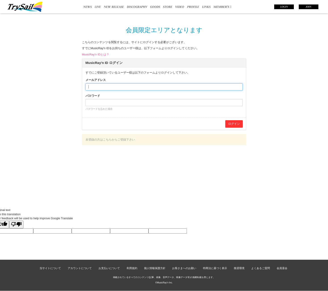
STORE (167, 7)
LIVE (98, 7)
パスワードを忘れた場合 (99, 109)
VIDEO (179, 7)
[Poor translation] (16, 225)
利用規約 (132, 268)
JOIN (308, 6)
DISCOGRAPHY (137, 7)
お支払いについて (109, 268)
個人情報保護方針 (154, 268)
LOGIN (284, 6)
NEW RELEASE (114, 7)
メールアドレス (96, 80)
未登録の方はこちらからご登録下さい (110, 139)
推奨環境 (239, 268)
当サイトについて (50, 268)
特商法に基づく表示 (215, 268)
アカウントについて (80, 268)
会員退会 (282, 268)
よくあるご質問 (260, 268)
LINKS (206, 7)
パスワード (93, 95)
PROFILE (193, 7)
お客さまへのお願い (184, 268)
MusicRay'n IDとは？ (95, 54)
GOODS (155, 7)
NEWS (87, 7)
